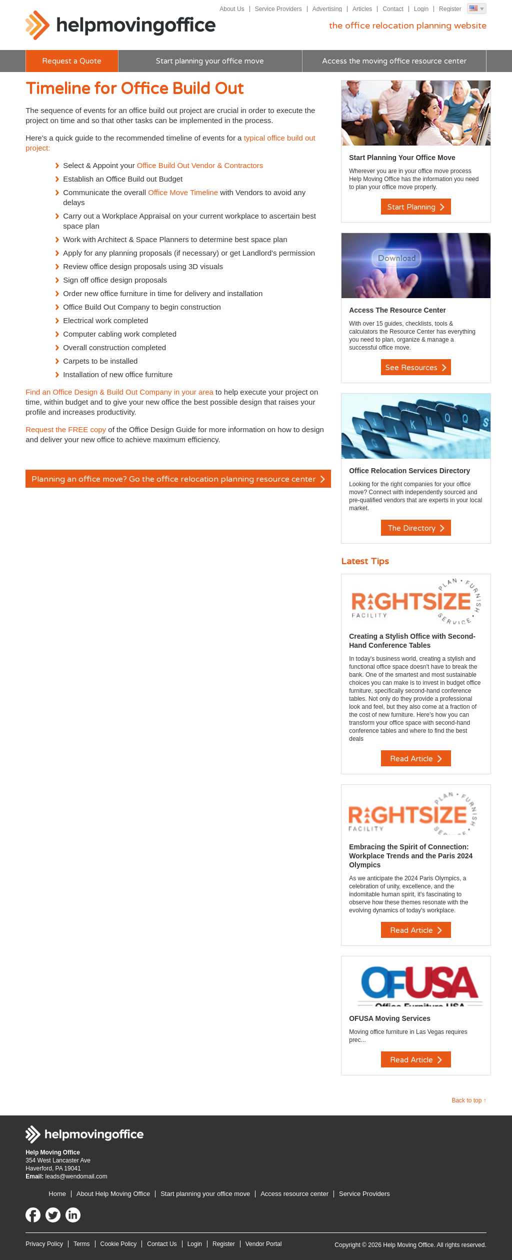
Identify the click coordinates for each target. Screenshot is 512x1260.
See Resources (416, 367)
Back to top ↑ (469, 1100)
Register (450, 9)
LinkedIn (73, 1214)
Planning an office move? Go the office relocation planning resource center (178, 479)
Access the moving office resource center (394, 61)
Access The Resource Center (397, 310)
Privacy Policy (44, 1243)
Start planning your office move (210, 61)
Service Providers (278, 9)
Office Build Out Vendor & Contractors (200, 165)
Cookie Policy (118, 1243)
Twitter (53, 1214)
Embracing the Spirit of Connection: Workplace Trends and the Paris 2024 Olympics (410, 856)
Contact (392, 9)
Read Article (416, 758)
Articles (362, 9)
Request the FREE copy (67, 429)
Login (421, 9)
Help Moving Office (121, 26)
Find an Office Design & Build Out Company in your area (120, 392)
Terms (82, 1243)
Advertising (327, 9)
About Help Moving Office (113, 1193)
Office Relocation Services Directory (409, 471)
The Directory (416, 528)
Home (57, 1193)
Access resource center (294, 1193)
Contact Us (161, 1243)
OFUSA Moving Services (389, 1018)
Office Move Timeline (183, 192)
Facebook (33, 1214)
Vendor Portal (264, 1243)
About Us (232, 9)
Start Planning (416, 207)
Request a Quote (72, 61)
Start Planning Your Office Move (402, 158)
